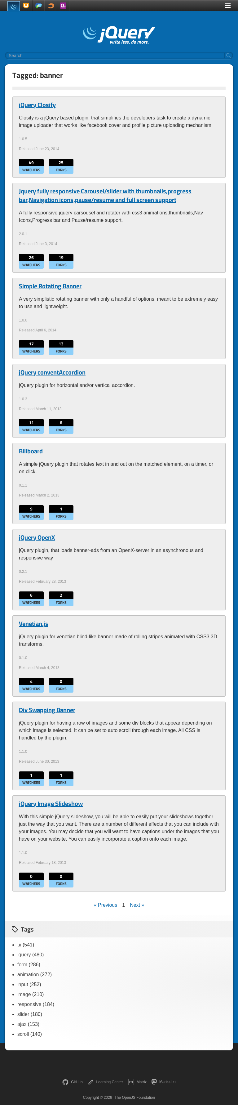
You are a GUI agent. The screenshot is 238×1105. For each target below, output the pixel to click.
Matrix (137, 1082)
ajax (21, 1024)
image (24, 994)
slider (23, 1014)
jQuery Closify (37, 105)
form (22, 964)
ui (19, 944)
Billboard (31, 451)
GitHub (72, 1082)
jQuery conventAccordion (52, 372)
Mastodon (163, 1082)
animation (28, 974)
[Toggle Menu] (228, 5)
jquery (24, 954)
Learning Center (105, 1082)
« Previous (105, 905)
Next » (137, 905)
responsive (29, 1004)
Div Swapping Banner (47, 710)
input (22, 984)
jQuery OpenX (37, 537)
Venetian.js (33, 623)
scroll (23, 1034)
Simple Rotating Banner (50, 286)
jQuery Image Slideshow (51, 803)
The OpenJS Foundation (134, 1097)
